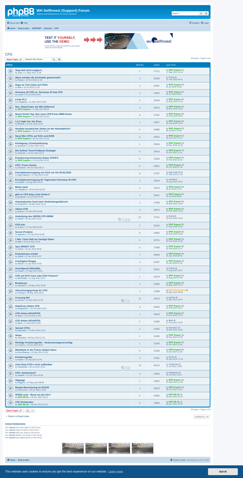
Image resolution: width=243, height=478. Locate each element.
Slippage (20, 380)
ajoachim (22, 234)
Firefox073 (22, 204)
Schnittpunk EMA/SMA (27, 268)
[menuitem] (23, 23)
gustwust (22, 146)
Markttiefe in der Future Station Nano (36, 350)
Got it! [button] (223, 471)
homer (20, 359)
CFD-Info (20, 224)
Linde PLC (21, 99)
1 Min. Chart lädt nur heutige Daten (34, 239)
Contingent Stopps (25, 261)
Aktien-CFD (21, 209)
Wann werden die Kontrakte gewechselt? (38, 77)
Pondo (21, 80)
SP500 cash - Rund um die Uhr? (33, 394)
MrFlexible (22, 278)
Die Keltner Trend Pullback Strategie (35, 150)
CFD (8, 54)
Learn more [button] (115, 471)
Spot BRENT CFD (25, 246)
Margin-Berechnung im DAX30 (32, 387)
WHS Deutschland (177, 290)
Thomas (21, 293)
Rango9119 (23, 308)
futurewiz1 (22, 330)
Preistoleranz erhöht (26, 254)
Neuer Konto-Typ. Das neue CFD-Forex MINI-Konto (43, 114)
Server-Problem (24, 232)
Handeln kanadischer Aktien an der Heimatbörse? (43, 128)
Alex (20, 87)
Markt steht (21, 187)
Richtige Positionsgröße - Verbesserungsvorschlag (43, 342)
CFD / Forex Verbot (25, 165)
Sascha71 (22, 285)
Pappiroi (21, 382)
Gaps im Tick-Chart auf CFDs (31, 85)
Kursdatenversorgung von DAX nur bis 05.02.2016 (43, 172)
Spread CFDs (22, 328)
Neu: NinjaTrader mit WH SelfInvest (35, 106)
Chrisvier (22, 153)
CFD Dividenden (24, 402)
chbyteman (22, 367)
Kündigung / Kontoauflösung (31, 143)
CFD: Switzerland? (25, 373)
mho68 (21, 182)
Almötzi (21, 124)
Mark (20, 316)
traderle (21, 375)
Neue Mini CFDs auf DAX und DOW (34, 136)
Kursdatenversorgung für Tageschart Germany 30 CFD (45, 179)
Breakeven (21, 283)
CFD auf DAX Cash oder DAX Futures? (36, 275)
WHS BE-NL (23, 397)
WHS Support (175, 70)
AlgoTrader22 (24, 175)
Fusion (21, 271)
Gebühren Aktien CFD (27, 306)
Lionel (20, 94)
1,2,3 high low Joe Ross (28, 121)
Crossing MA (22, 297)
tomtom (172, 297)
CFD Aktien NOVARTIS (27, 313)
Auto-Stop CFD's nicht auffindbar (33, 364)
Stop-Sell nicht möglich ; (29, 70)
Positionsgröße (23, 357)
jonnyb (21, 211)
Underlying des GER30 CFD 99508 (34, 216)
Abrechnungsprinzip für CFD (31, 290)
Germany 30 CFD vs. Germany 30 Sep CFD (39, 92)
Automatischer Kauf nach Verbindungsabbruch (41, 201)
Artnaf (20, 219)
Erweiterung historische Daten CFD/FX (36, 158)
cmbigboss (22, 102)
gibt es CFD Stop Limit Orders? (32, 194)
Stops (18, 335)
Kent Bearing (23, 352)
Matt (20, 242)
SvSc (20, 73)
